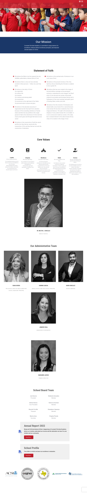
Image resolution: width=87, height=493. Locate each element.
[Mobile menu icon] (82, 5)
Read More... (29, 437)
